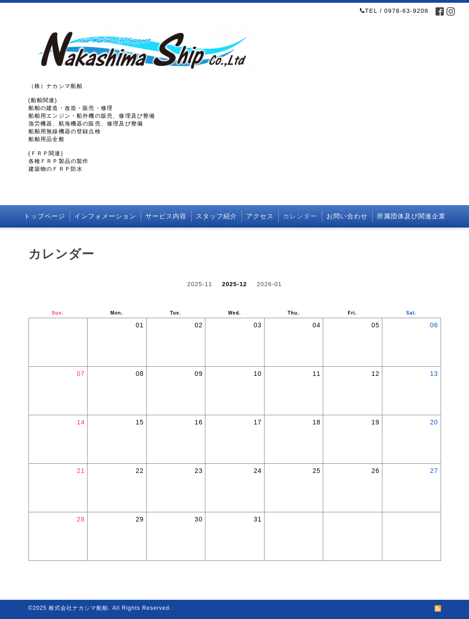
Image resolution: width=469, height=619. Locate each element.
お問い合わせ (347, 216)
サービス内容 (166, 216)
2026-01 (269, 284)
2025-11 (199, 284)
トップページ (44, 216)
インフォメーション (105, 216)
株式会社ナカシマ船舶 (78, 608)
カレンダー (300, 216)
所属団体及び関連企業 (411, 216)
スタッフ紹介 (216, 216)
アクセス (260, 216)
